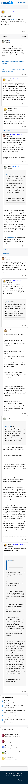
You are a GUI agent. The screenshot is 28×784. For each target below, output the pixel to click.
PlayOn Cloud (13, 19)
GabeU (9, 175)
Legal (22, 773)
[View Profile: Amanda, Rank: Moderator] (3, 258)
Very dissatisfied (9, 757)
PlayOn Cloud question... (10, 701)
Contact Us (8, 775)
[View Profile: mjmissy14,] (3, 758)
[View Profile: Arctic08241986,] (3, 741)
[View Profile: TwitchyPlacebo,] (3, 735)
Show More (7, 130)
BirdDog (10, 560)
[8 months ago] (8, 754)
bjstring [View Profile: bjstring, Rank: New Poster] (9, 108)
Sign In (24, 2)
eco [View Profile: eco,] (13, 753)
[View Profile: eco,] (3, 752)
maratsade (12, 237)
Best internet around (10, 740)
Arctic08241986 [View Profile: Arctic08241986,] (16, 742)
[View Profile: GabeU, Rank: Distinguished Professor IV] (4, 135)
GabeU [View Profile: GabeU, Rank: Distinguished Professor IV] (7, 134)
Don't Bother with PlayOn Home (12, 715)
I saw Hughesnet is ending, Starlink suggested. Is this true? (14, 752)
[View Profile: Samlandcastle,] (3, 747)
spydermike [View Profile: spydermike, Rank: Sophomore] (13, 712)
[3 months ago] (8, 736)
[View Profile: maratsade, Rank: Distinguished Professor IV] (3, 12)
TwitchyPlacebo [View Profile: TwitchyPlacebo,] (16, 736)
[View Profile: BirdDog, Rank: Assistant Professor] (3, 41)
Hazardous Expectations (11, 734)
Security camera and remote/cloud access (14, 719)
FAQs (17, 773)
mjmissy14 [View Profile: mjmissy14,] (15, 759)
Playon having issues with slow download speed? (14, 710)
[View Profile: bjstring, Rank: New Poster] (5, 109)
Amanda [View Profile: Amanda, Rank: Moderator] (7, 257)
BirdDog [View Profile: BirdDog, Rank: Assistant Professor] (7, 40)
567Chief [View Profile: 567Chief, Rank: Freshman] (12, 722)
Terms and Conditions (9, 773)
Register (20, 2)
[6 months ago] (8, 748)
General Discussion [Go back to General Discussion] (6, 7)
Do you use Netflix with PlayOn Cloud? (13, 705)
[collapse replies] (14, 39)
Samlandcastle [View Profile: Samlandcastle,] (16, 748)
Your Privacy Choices (17, 775)
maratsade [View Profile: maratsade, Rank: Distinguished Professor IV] (8, 11)
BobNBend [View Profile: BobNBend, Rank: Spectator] (13, 717)
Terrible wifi (8, 746)
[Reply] (24, 32)
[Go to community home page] (7, 2)
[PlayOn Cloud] (8, 42)
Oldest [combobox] (24, 36)
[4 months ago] (8, 742)
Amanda (8, 301)
